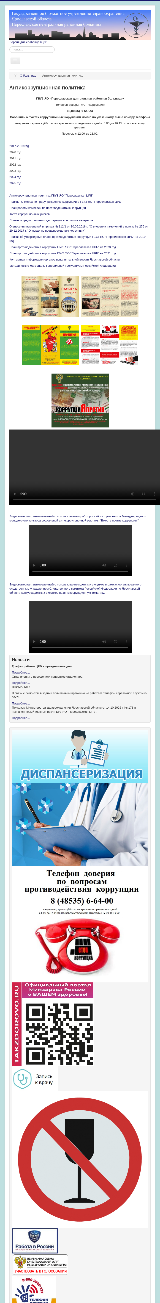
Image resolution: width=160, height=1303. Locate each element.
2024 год (15, 177)
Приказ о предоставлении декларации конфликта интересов (51, 220)
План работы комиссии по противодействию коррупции (47, 208)
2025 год (15, 183)
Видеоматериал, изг (23, 516)
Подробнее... (21, 672)
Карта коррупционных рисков (29, 214)
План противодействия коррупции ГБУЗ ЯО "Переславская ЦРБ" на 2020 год (62, 247)
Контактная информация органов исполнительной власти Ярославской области (64, 259)
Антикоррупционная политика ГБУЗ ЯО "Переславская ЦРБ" (51, 195)
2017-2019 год (19, 146)
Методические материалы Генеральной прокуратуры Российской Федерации (62, 265)
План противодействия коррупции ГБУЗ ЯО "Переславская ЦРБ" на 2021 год (62, 253)
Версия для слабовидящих (28, 42)
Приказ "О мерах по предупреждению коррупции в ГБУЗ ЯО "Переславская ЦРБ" (65, 201)
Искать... (9, 46)
